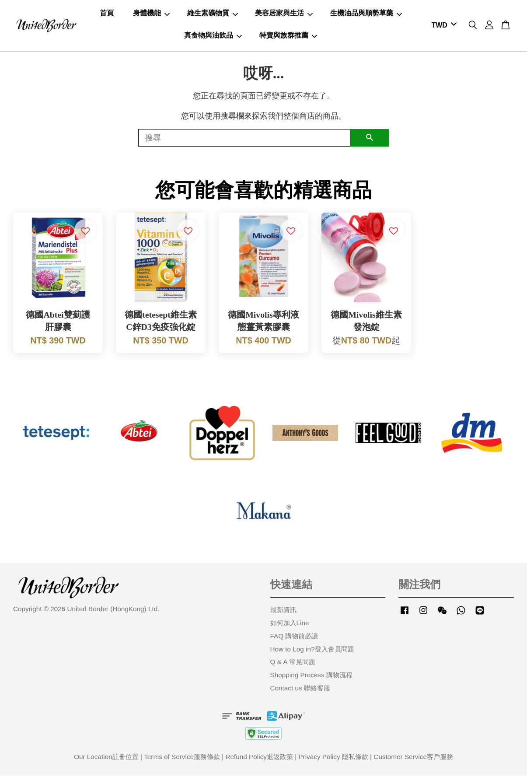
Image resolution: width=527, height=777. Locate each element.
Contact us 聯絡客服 (300, 689)
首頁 (107, 14)
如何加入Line (289, 624)
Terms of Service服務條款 (182, 758)
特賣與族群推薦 (288, 35)
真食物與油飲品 (213, 35)
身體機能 (151, 14)
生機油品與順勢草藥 (366, 14)
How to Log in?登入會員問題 (312, 650)
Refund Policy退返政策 (259, 758)
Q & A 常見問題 (292, 663)
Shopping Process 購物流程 (311, 676)
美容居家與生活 (284, 14)
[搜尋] (244, 139)
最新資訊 (283, 611)
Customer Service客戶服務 (413, 758)
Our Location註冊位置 (106, 758)
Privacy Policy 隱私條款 (333, 758)
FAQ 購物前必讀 (294, 637)
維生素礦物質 (212, 14)
